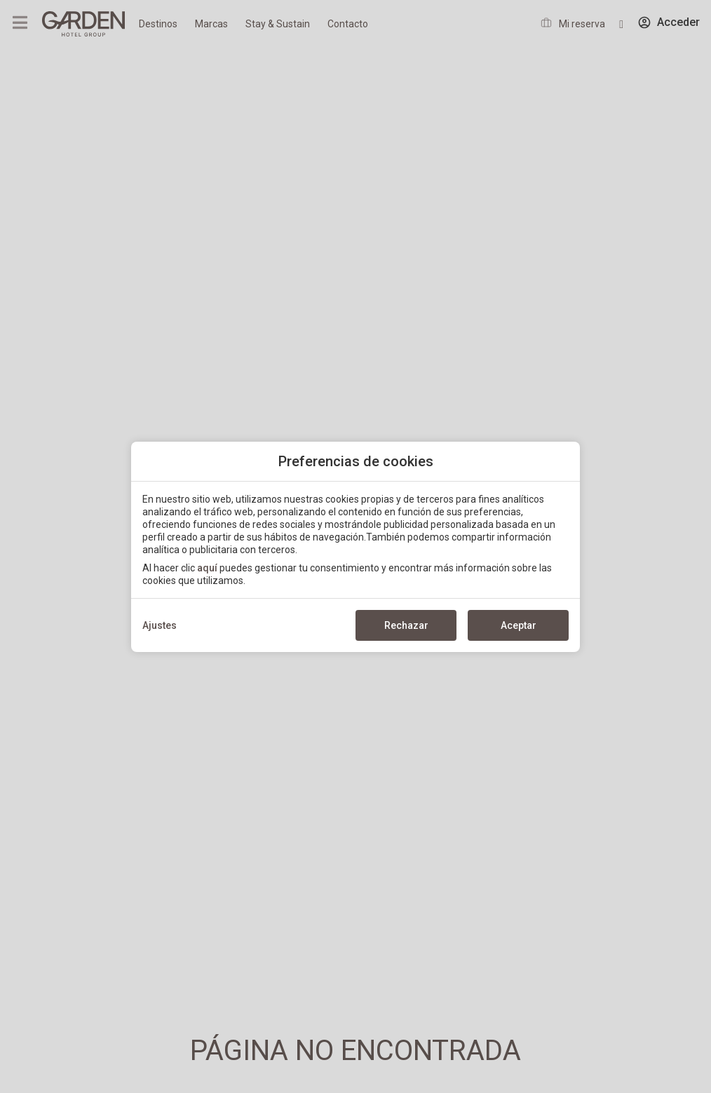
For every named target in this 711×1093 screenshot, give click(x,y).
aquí (207, 567)
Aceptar (518, 625)
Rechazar (406, 625)
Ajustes (159, 625)
